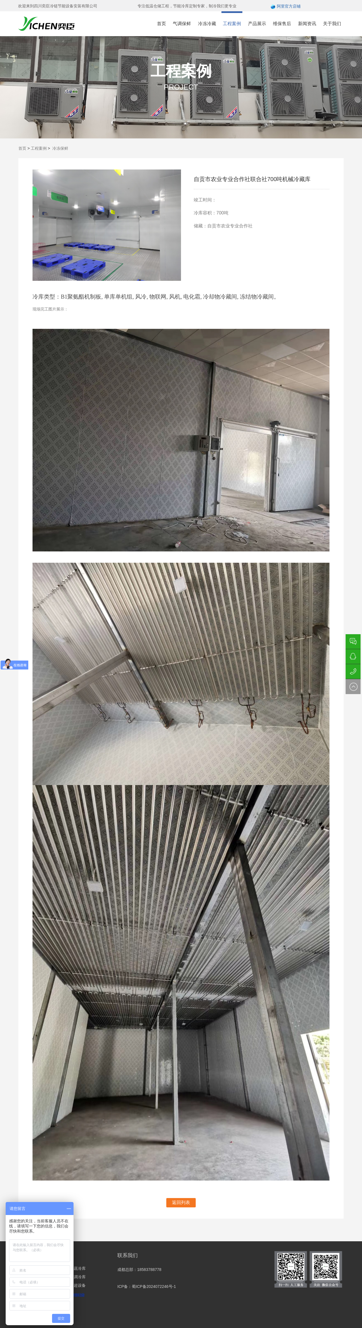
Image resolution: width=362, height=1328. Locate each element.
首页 (161, 23)
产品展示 (257, 23)
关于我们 (332, 23)
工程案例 (232, 23)
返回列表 (181, 1202)
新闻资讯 (307, 23)
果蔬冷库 (78, 1268)
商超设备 (78, 1285)
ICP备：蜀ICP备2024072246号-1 (146, 1286)
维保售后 (282, 23)
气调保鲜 (182, 23)
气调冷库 (78, 1277)
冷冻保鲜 (60, 148)
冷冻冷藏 (207, 23)
